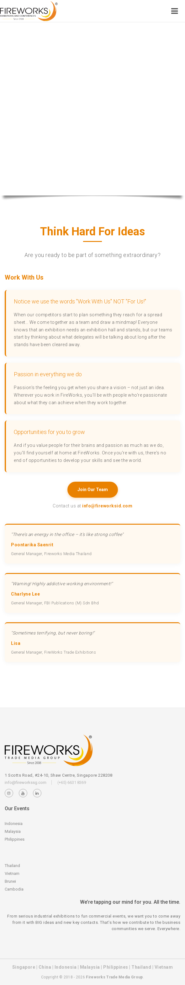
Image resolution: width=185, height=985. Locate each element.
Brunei (10, 881)
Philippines (14, 839)
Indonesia (14, 823)
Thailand (12, 865)
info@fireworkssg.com (25, 782)
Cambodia (14, 889)
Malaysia (13, 831)
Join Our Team (92, 489)
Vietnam (12, 873)
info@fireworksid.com (107, 505)
